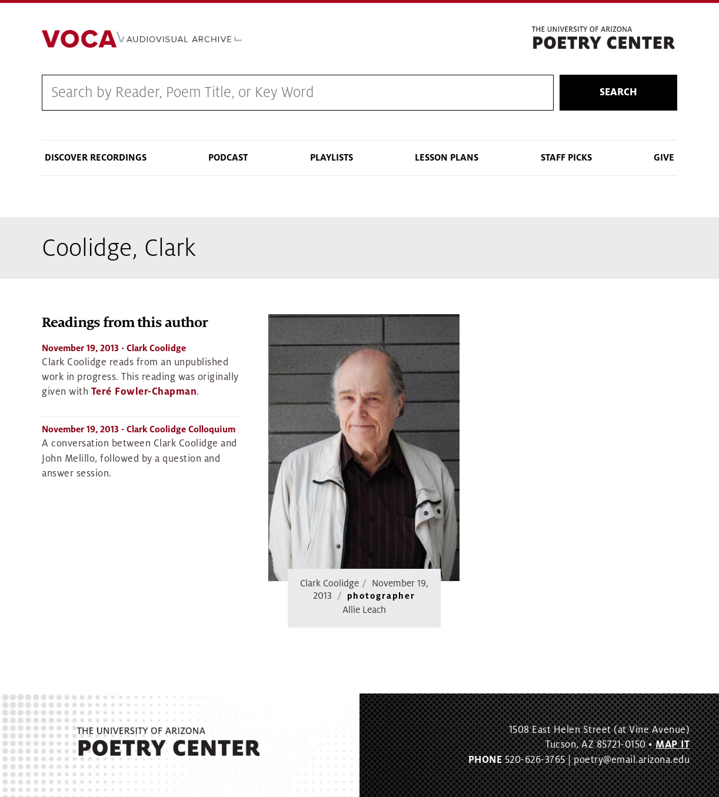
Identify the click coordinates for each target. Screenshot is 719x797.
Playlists (331, 157)
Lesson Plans (446, 157)
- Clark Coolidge (114, 348)
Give (664, 157)
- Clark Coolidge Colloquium (138, 429)
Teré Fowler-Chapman (144, 391)
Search (618, 92)
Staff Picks (566, 157)
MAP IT (672, 744)
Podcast (228, 157)
